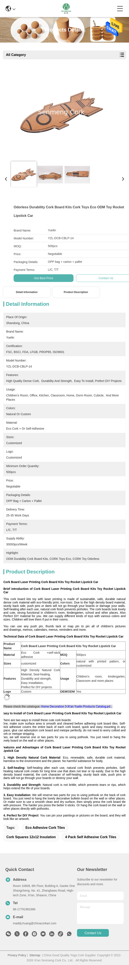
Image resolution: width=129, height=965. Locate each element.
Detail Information (27, 292)
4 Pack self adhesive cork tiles (90, 837)
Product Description (76, 292)
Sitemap (34, 955)
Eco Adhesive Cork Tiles (45, 827)
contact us (92, 933)
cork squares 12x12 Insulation (31, 837)
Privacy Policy (17, 955)
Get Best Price (105, 278)
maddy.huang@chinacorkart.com (34, 923)
